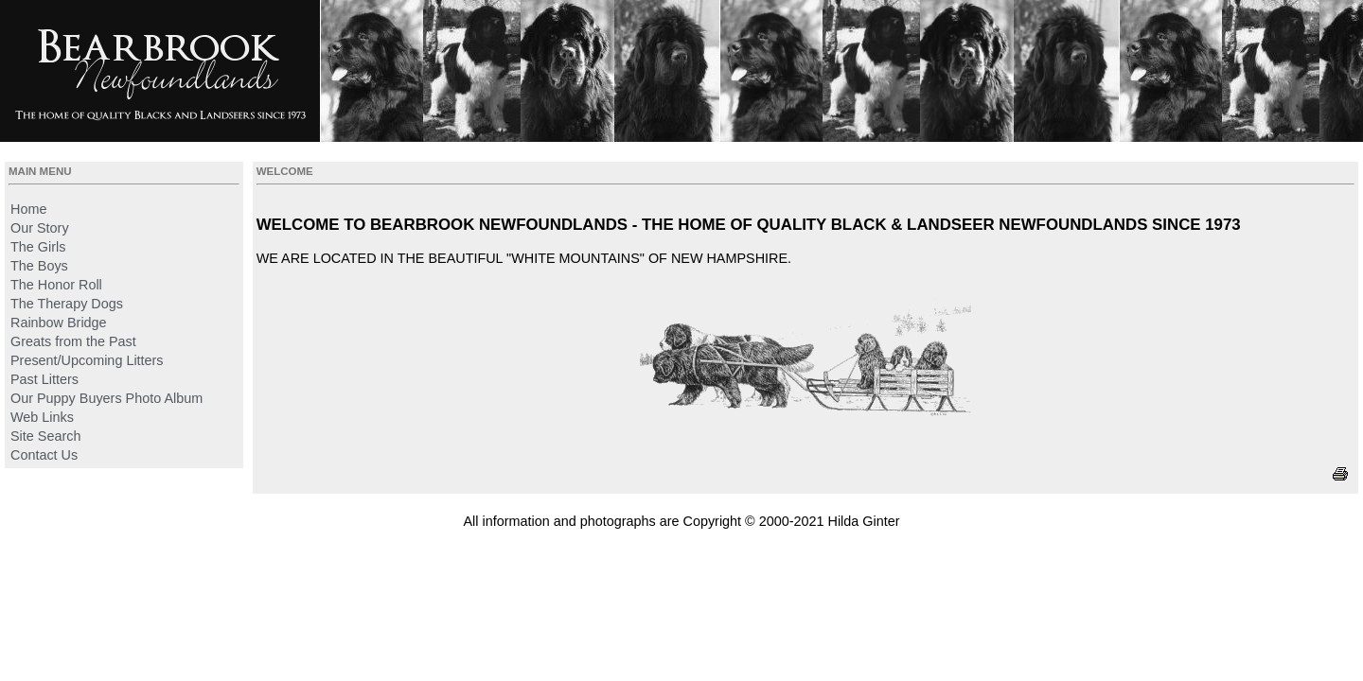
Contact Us (44, 455)
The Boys (39, 265)
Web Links (42, 417)
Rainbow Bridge (58, 322)
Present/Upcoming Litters (87, 360)
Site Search (45, 436)
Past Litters (44, 379)
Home (28, 209)
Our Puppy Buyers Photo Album (106, 398)
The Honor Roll (56, 284)
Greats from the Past (73, 341)
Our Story (39, 228)
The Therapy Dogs (66, 303)
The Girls (37, 246)
